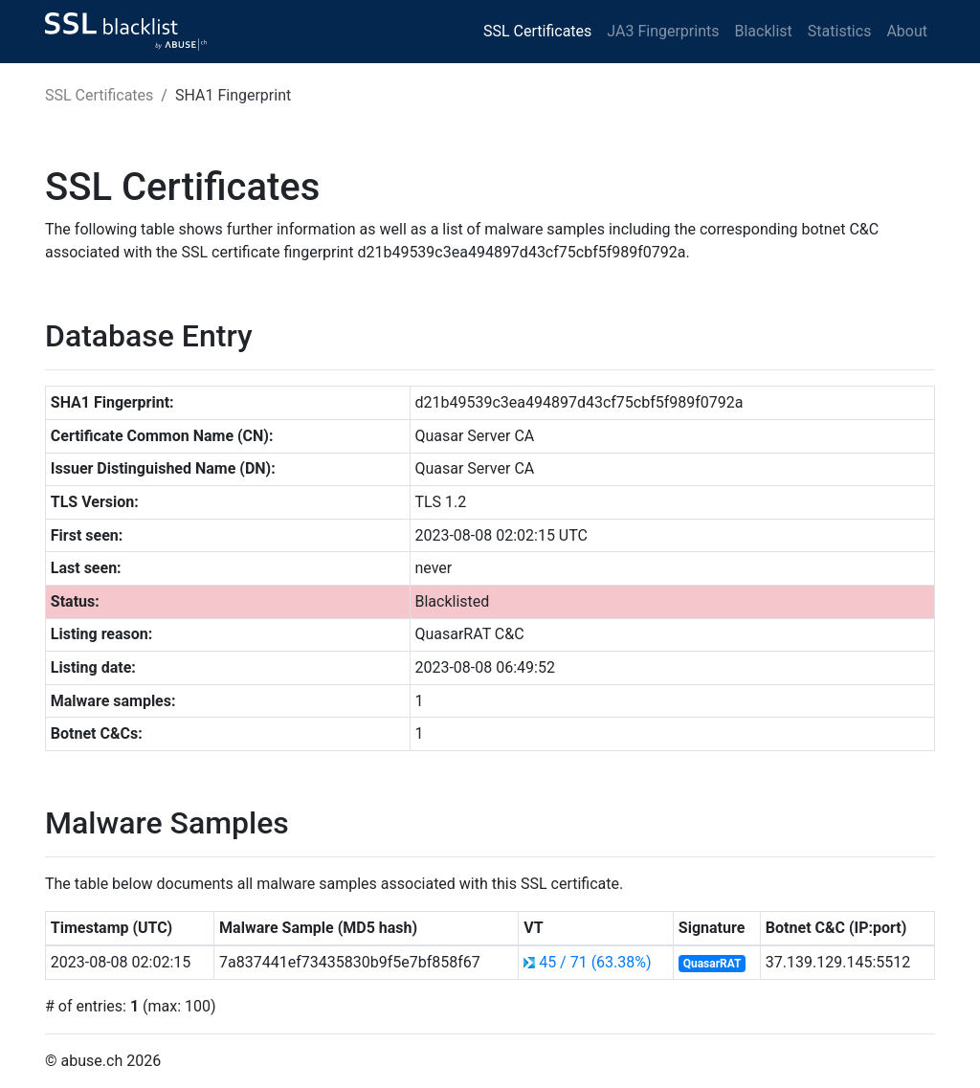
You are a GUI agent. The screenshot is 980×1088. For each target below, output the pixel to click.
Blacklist (762, 31)
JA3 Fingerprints (663, 31)
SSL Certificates (537, 31)
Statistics (840, 31)
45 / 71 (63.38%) (595, 962)
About (906, 31)
